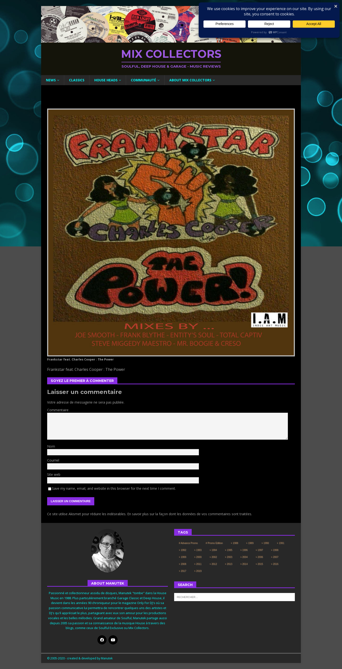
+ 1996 (243, 550)
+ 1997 (259, 550)
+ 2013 (228, 564)
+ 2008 (182, 564)
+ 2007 (274, 557)
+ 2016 (274, 564)
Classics (76, 80)
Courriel (53, 460)
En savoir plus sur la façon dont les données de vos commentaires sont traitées (189, 514)
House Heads (106, 80)
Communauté (143, 80)
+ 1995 (228, 550)
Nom (51, 446)
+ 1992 (182, 550)
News (51, 80)
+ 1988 (234, 543)
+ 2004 (243, 557)
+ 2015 (259, 564)
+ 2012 (213, 564)
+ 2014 (243, 564)
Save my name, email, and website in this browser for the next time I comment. (114, 488)
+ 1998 (274, 550)
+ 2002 (213, 557)
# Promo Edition (214, 543)
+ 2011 (198, 564)
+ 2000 (198, 557)
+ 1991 (280, 543)
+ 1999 (182, 557)
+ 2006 (259, 557)
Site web (53, 474)
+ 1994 (213, 550)
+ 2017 (182, 571)
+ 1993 (198, 550)
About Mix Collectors (190, 80)
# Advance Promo (188, 543)
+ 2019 (198, 571)
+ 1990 (265, 543)
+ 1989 (249, 543)
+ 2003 (228, 557)
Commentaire (58, 410)
